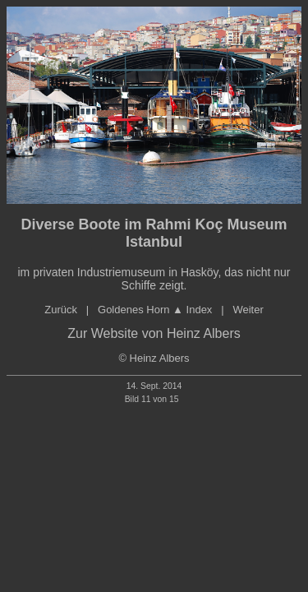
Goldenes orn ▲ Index (155, 309)
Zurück (60, 309)
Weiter (247, 309)
